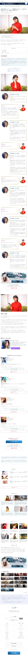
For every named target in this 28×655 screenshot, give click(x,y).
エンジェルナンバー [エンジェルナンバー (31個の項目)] (4, 549)
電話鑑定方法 (21, 632)
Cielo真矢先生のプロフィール (15, 348)
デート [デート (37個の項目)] (24, 549)
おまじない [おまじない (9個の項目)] (12, 547)
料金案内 (7, 634)
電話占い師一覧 (14, 288)
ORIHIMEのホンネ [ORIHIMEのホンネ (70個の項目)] (7, 547)
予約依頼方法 (7, 632)
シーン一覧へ (25, 592)
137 (10, 360)
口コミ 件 (9, 360)
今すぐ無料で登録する (14, 441)
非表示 (15, 48)
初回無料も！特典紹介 (21, 623)
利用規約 (7, 636)
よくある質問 (21, 634)
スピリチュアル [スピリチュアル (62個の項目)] (15, 549)
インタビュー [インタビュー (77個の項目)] (17, 547)
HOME (7, 623)
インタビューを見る (15, 70)
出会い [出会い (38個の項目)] (9, 552)
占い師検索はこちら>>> (14, 620)
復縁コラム (11, 480)
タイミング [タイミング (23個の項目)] (20, 549)
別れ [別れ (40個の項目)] (11, 552)
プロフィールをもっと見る (14, 389)
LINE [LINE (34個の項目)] (2, 547)
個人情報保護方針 (21, 636)
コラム (7, 630)
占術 (21, 630)
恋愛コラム (11, 471)
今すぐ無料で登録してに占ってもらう (14, 372)
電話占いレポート (3, 501)
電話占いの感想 (4, 51)
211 (10, 420)
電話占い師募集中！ (14, 643)
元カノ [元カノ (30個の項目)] (2, 552)
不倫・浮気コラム (3, 529)
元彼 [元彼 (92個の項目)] (5, 552)
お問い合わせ (14, 646)
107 (10, 400)
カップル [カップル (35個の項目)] (10, 549)
